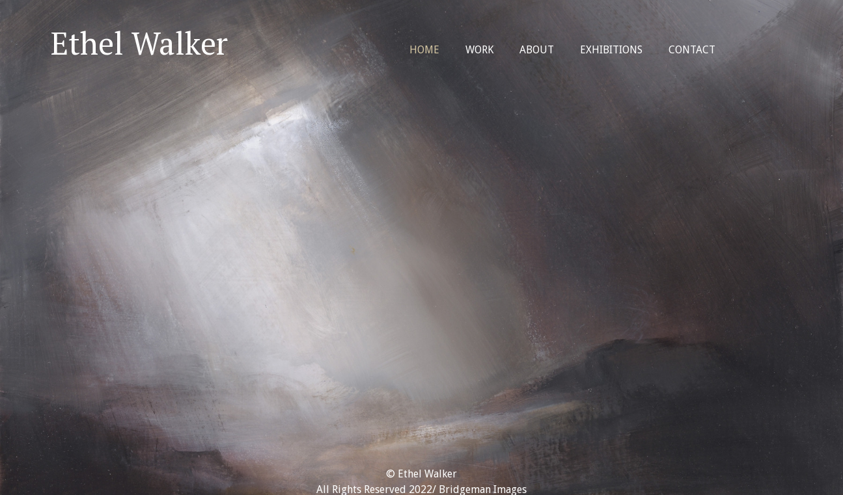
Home (424, 50)
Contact (692, 50)
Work (479, 50)
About (536, 50)
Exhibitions (611, 50)
